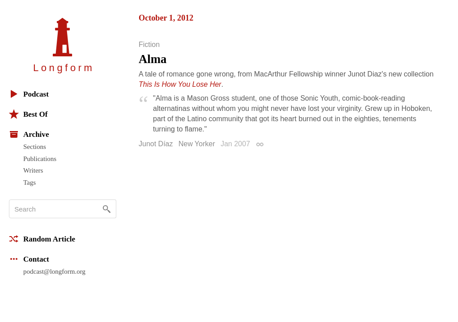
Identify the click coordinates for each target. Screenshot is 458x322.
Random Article (42, 239)
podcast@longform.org (54, 271)
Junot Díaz (156, 144)
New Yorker (196, 144)
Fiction (149, 44)
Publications (39, 158)
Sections (34, 146)
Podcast (29, 94)
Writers (33, 170)
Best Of (28, 114)
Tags (29, 182)
